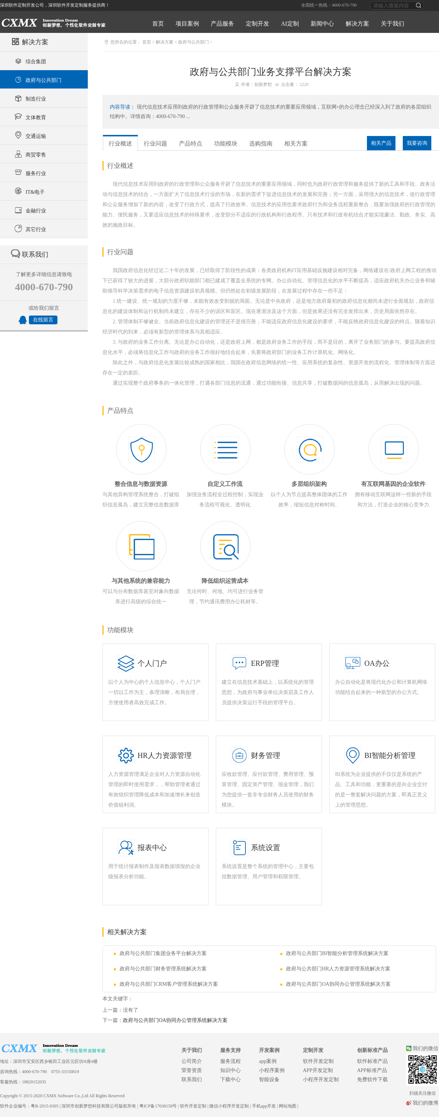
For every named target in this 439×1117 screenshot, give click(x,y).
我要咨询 (417, 143)
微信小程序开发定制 (229, 1106)
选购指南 (261, 143)
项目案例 (187, 23)
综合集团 (29, 61)
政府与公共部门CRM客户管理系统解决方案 (166, 984)
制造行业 (29, 98)
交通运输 (29, 135)
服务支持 (230, 1050)
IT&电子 (29, 191)
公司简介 (191, 1061)
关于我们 (392, 23)
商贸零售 (29, 154)
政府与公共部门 (37, 79)
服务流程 (230, 1061)
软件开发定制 (318, 1061)
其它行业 (29, 228)
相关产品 (381, 143)
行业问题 (155, 143)
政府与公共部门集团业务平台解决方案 (160, 953)
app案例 (268, 1061)
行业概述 (120, 143)
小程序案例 (272, 1070)
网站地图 (287, 1106)
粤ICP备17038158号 (158, 1106)
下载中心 (230, 1079)
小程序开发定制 (321, 1079)
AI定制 (290, 23)
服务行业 (29, 173)
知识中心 (230, 1070)
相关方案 (296, 143)
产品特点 (190, 143)
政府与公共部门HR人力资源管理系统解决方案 (335, 968)
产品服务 (222, 23)
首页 (158, 23)
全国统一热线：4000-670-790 (329, 5)
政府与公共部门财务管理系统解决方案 (160, 968)
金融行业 (29, 210)
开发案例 (269, 1050)
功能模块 (225, 143)
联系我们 (191, 1079)
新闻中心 (322, 23)
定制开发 (257, 23)
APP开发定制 (318, 1070)
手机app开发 (264, 1106)
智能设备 (269, 1079)
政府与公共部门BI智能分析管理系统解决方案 (334, 953)
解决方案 (357, 23)
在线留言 (43, 319)
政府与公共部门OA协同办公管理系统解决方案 (335, 984)
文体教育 (29, 117)
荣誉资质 (191, 1070)
